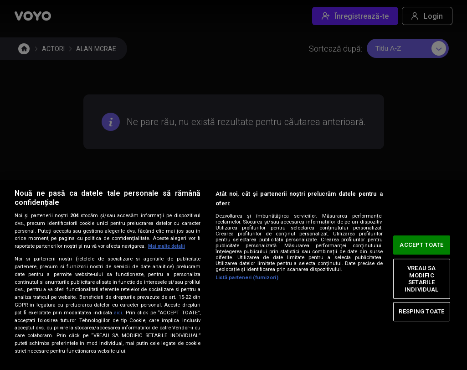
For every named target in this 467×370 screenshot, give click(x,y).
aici (118, 312)
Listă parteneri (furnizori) (247, 278)
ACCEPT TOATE (421, 244)
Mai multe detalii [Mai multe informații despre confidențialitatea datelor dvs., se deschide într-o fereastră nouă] (168, 246)
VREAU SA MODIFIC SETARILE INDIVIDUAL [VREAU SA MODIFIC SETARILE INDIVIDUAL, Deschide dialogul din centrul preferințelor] (421, 279)
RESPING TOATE (421, 311)
